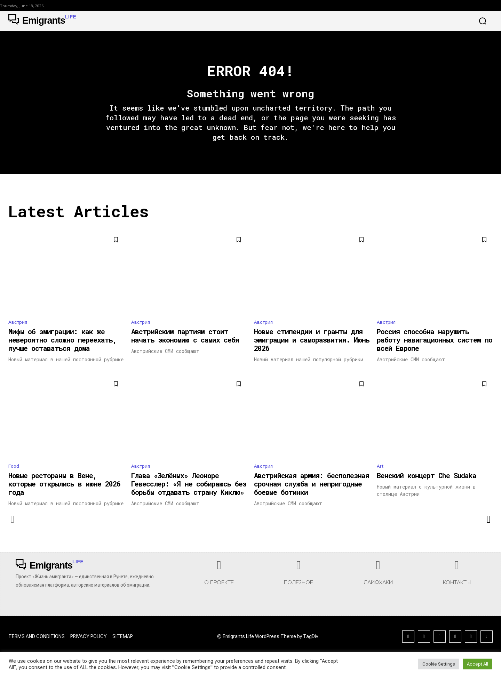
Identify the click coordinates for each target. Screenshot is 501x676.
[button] (482, 21)
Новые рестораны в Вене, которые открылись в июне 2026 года (64, 495)
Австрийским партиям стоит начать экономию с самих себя (185, 346)
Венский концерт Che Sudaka (426, 487)
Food (14, 477)
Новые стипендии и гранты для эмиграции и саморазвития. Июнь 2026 (311, 350)
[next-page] (488, 531)
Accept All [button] (477, 664)
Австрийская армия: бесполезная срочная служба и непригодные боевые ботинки (311, 495)
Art (380, 477)
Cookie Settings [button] (438, 664)
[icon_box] (219, 586)
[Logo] (42, 20)
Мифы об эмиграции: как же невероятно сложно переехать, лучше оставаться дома (62, 350)
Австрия (19, 332)
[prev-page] (12, 531)
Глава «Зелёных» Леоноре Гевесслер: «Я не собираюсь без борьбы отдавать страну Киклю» (188, 495)
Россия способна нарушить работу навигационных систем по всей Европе (434, 350)
